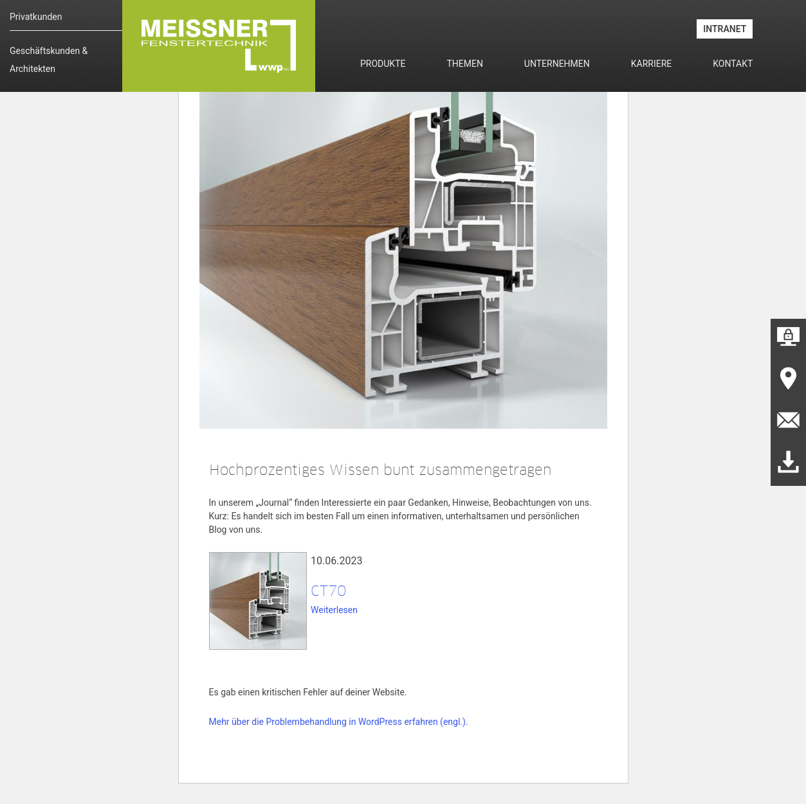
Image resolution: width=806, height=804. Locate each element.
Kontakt (733, 63)
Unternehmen (557, 63)
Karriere (651, 63)
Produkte (382, 63)
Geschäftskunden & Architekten (48, 60)
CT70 (328, 591)
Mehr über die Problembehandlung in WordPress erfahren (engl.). (338, 722)
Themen (464, 63)
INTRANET (724, 29)
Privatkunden (36, 17)
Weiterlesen (334, 610)
